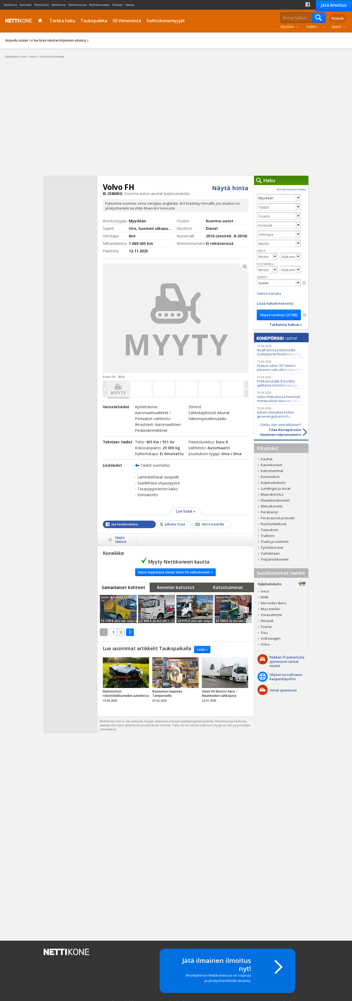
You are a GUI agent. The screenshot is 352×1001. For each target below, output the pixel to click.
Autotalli (26, 5)
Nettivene (59, 5)
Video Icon (175, 673)
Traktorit (267, 535)
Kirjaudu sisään (16, 40)
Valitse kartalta (269, 293)
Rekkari (117, 5)
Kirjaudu (338, 18)
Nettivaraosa (77, 5)
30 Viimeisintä (126, 21)
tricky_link (126, 681)
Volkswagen (271, 638)
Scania (266, 626)
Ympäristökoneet (275, 559)
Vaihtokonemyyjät (165, 21)
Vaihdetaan (270, 553)
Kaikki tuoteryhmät (317, 26)
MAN (264, 597)
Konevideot (270, 476)
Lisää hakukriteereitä (275, 303)
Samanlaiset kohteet (123, 587)
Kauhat (266, 459)
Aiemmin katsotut (176, 587)
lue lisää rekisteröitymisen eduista (60, 40)
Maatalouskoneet (275, 500)
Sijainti (336, 26)
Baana (130, 5)
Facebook (307, 4)
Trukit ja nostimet (275, 541)
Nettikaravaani (99, 5)
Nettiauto (10, 5)
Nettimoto (41, 5)
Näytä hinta (230, 188)
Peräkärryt (269, 512)
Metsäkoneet (271, 506)
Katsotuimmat (228, 587)
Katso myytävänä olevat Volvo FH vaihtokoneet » (175, 572)
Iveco (265, 591)
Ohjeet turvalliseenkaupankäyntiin (286, 676)
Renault (267, 620)
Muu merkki (270, 608)
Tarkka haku (62, 21)
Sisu (264, 632)
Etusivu (41, 21)
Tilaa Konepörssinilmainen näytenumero (277, 429)
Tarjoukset (269, 529)
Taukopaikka (94, 21)
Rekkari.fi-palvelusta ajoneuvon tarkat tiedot (287, 661)
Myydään (287, 26)
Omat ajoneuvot (283, 690)
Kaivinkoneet (271, 464)
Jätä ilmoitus (334, 5)
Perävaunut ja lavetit (277, 518)
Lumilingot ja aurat (275, 488)
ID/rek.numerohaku (291, 189)
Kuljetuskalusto (273, 482)
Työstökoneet (272, 547)
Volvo (265, 644)
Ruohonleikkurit (273, 523)
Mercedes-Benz (273, 603)
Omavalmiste (271, 614)
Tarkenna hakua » (286, 324)
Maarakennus (272, 494)
